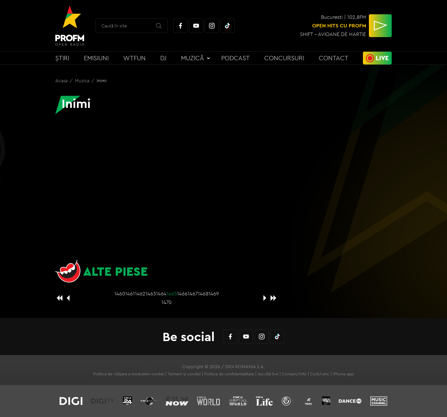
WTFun (134, 58)
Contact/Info (294, 373)
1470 (166, 302)
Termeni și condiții (184, 373)
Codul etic (319, 373)
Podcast (235, 58)
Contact (333, 58)
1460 (119, 293)
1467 (193, 293)
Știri (62, 58)
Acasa (62, 80)
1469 (213, 293)
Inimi (102, 80)
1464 (161, 293)
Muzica (82, 80)
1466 (182, 293)
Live (382, 58)
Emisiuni (96, 58)
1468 (203, 293)
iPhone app (343, 373)
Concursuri (284, 58)
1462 (140, 293)
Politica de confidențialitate (229, 373)
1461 (130, 293)
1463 (150, 293)
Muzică (192, 58)
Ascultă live (268, 373)
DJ (163, 58)
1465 (171, 293)
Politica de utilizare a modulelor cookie (128, 373)
